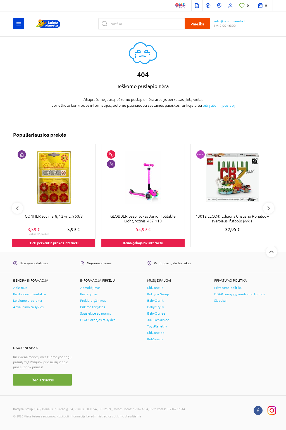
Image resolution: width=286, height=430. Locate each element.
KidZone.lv (155, 339)
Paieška (197, 24)
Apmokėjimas (90, 288)
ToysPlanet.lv (157, 326)
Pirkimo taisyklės (92, 307)
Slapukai (220, 301)
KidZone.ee (156, 333)
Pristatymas (88, 294)
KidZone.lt (155, 288)
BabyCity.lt (155, 301)
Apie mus (20, 288)
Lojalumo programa (27, 301)
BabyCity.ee (156, 313)
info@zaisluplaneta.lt (230, 21)
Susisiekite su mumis (95, 313)
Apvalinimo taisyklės (28, 307)
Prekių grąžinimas (93, 301)
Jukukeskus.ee (158, 320)
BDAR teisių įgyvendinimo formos (239, 294)
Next (268, 208)
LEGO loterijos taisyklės (97, 320)
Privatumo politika (228, 288)
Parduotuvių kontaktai (30, 294)
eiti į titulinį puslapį (219, 105)
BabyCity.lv (155, 307)
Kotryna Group (158, 294)
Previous (17, 208)
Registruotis (43, 379)
